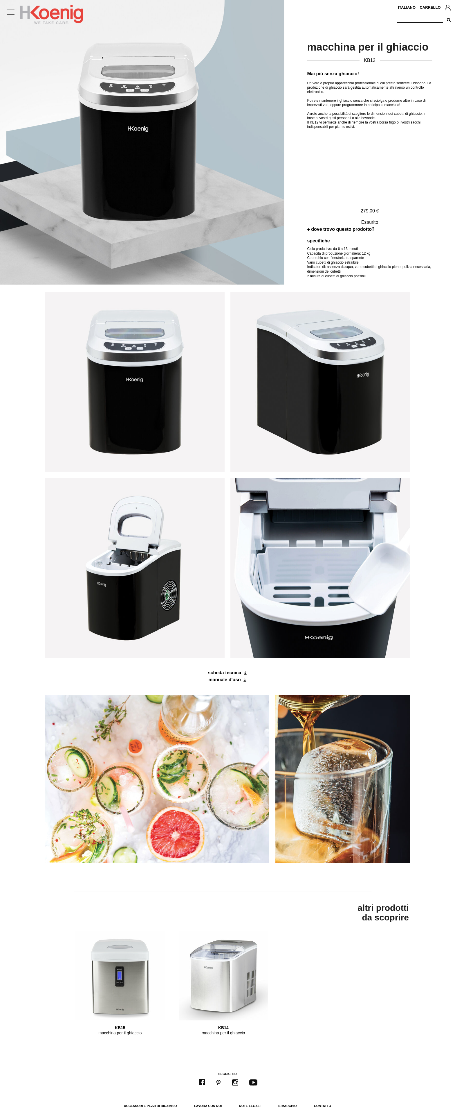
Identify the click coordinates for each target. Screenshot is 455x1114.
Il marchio (287, 1106)
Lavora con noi (208, 1106)
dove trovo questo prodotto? (343, 229)
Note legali (250, 1106)
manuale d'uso (224, 679)
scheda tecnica (224, 672)
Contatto (322, 1106)
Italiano (407, 7)
